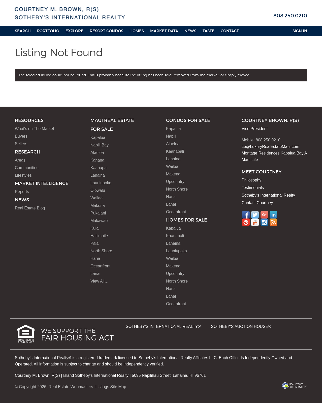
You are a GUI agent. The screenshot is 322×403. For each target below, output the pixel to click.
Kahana (97, 160)
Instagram (264, 222)
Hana (95, 258)
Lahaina (97, 175)
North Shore (101, 251)
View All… (99, 281)
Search (23, 30)
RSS (273, 222)
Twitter (255, 215)
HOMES (137, 30)
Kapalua (97, 137)
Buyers (21, 136)
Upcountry (175, 181)
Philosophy (251, 180)
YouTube (255, 222)
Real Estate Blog (30, 208)
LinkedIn (273, 215)
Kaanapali (99, 168)
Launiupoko (100, 183)
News (190, 30)
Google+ (264, 215)
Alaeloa (97, 152)
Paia (94, 243)
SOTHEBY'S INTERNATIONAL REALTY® (163, 326)
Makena (97, 205)
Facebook (246, 215)
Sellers (21, 144)
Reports (22, 192)
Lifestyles (23, 175)
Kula (94, 228)
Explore (74, 30)
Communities (26, 168)
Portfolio (48, 30)
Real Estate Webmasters (71, 387)
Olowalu (97, 190)
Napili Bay (99, 145)
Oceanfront (100, 266)
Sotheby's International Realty (268, 195)
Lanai (95, 273)
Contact (230, 30)
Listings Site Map (110, 387)
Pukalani (98, 213)
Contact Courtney (257, 203)
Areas (20, 160)
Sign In (300, 30)
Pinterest (246, 222)
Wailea (96, 198)
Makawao (99, 221)
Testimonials (253, 187)
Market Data (164, 30)
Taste (208, 30)
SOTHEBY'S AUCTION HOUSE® (241, 326)
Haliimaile (99, 236)
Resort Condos (106, 30)
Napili (171, 136)
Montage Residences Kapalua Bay (273, 153)
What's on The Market (34, 129)
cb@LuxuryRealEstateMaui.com (270, 146)
